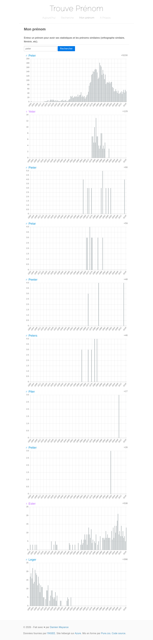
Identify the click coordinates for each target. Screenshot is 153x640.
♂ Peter (30, 55)
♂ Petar (30, 223)
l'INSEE (51, 633)
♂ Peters (31, 335)
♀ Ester (30, 503)
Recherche (67, 17)
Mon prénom (86, 17)
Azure (78, 633)
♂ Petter (31, 447)
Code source (118, 633)
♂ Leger (30, 559)
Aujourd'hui (49, 17)
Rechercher (66, 48)
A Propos (105, 17)
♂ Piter (30, 391)
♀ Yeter (30, 111)
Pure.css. (106, 633)
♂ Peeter (31, 279)
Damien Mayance (59, 627)
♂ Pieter (30, 167)
